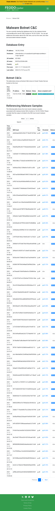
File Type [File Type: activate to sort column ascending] (38, 129)
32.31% (46, 161)
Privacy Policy (27, 505)
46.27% (46, 195)
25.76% (46, 465)
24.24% (46, 257)
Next (46, 480)
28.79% (46, 216)
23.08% (46, 133)
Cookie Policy (28, 508)
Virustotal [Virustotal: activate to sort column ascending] (45, 130)
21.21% (46, 410)
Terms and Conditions (27, 500)
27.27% (46, 230)
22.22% (46, 320)
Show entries (27, 118)
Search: (27, 122)
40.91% (46, 188)
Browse (8, 18)
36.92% (46, 147)
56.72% (46, 140)
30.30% (46, 174)
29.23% (46, 181)
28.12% (46, 167)
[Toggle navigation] (47, 8)
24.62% (46, 313)
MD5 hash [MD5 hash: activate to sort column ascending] (16, 130)
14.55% (46, 437)
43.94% (46, 202)
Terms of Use (27, 503)
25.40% (46, 451)
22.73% (46, 250)
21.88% (46, 154)
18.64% (46, 416)
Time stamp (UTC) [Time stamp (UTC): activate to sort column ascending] (9, 128)
